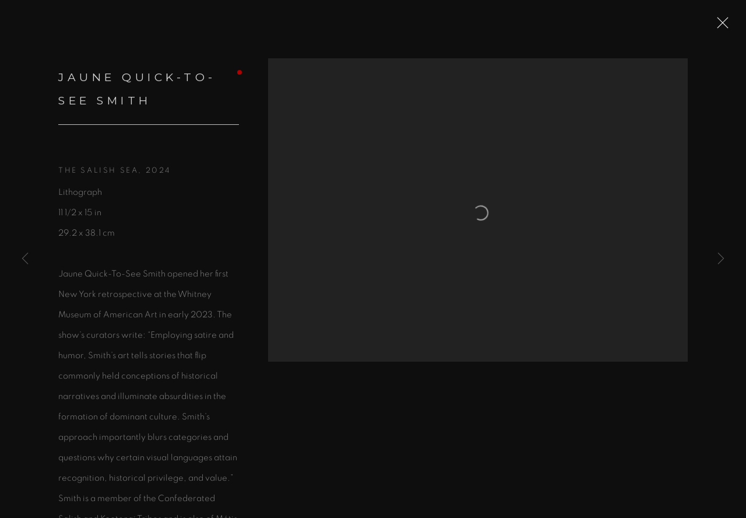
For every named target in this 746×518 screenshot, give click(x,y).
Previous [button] (25, 259)
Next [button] (721, 259)
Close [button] (726, 26)
